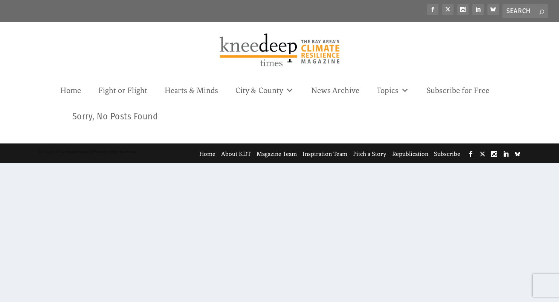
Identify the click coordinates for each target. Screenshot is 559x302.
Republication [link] (410, 153)
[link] (432, 9)
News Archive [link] (335, 90)
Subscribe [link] (447, 153)
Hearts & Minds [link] (191, 90)
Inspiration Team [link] (324, 153)
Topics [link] (393, 90)
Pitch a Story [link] (369, 153)
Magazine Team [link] (277, 153)
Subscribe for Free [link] (457, 90)
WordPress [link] (127, 152)
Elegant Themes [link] (78, 152)
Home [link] (70, 90)
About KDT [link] (236, 153)
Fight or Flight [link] (122, 90)
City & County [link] (264, 90)
